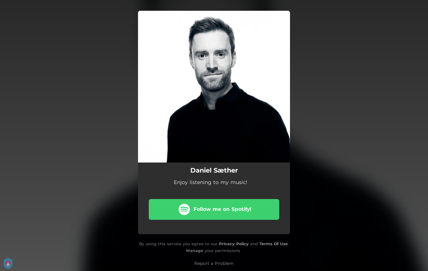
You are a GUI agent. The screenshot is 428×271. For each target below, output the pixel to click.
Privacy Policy (234, 243)
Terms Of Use (274, 243)
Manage (194, 250)
